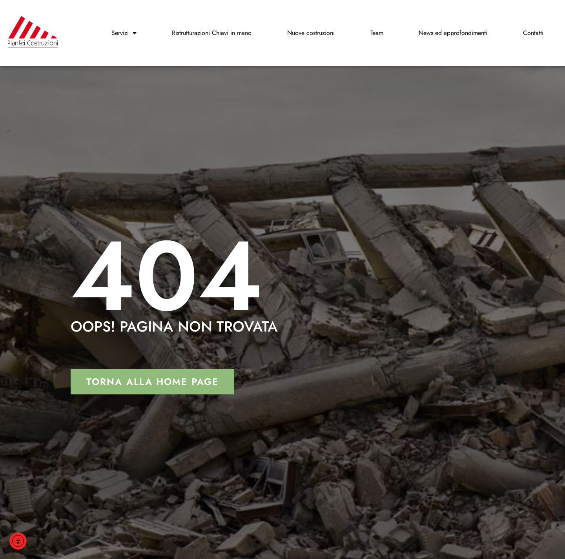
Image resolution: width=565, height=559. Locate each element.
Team (376, 32)
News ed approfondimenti (453, 32)
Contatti (533, 32)
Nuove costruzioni (311, 32)
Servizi (124, 33)
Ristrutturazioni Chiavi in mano (212, 32)
